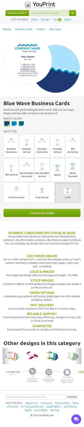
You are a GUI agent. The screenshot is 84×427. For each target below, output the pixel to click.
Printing (7, 29)
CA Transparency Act (32, 406)
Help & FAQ (31, 403)
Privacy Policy (62, 403)
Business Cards (23, 29)
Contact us (46, 403)
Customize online (42, 213)
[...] (49, 13)
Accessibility (40, 410)
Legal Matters (53, 406)
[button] (6, 356)
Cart (55, 19)
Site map (54, 410)
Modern (41, 29)
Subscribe (72, 397)
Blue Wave (55, 29)
